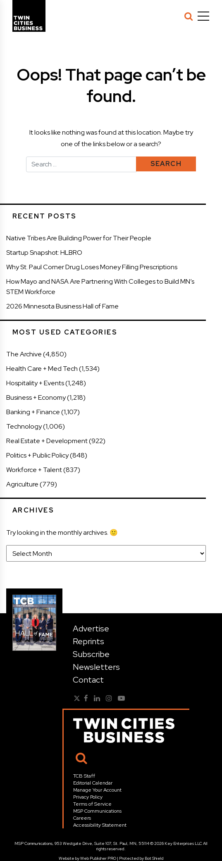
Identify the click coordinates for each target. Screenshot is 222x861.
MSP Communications (97, 811)
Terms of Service (92, 804)
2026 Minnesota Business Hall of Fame (62, 306)
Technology (24, 426)
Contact (88, 679)
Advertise (91, 628)
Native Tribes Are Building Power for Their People (78, 238)
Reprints (88, 641)
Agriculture (22, 484)
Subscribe (91, 654)
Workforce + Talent (34, 469)
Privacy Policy (88, 797)
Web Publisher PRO (98, 858)
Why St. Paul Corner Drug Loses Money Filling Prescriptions (91, 267)
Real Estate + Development (47, 440)
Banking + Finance (33, 412)
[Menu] (203, 16)
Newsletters (96, 667)
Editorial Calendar (92, 783)
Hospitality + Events (35, 383)
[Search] (188, 16)
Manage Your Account (97, 790)
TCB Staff (84, 776)
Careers (82, 818)
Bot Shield (154, 858)
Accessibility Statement (100, 825)
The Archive (24, 354)
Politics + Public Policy (37, 455)
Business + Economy (36, 397)
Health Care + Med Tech (42, 368)
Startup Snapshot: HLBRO (44, 252)
